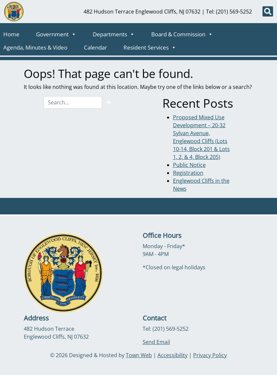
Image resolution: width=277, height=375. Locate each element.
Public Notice (189, 165)
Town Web (139, 355)
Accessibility (172, 355)
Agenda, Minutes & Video (35, 47)
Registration (188, 172)
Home (11, 34)
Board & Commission (182, 32)
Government (56, 32)
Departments (114, 32)
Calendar (95, 47)
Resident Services (149, 45)
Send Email (156, 342)
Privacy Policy (210, 355)
